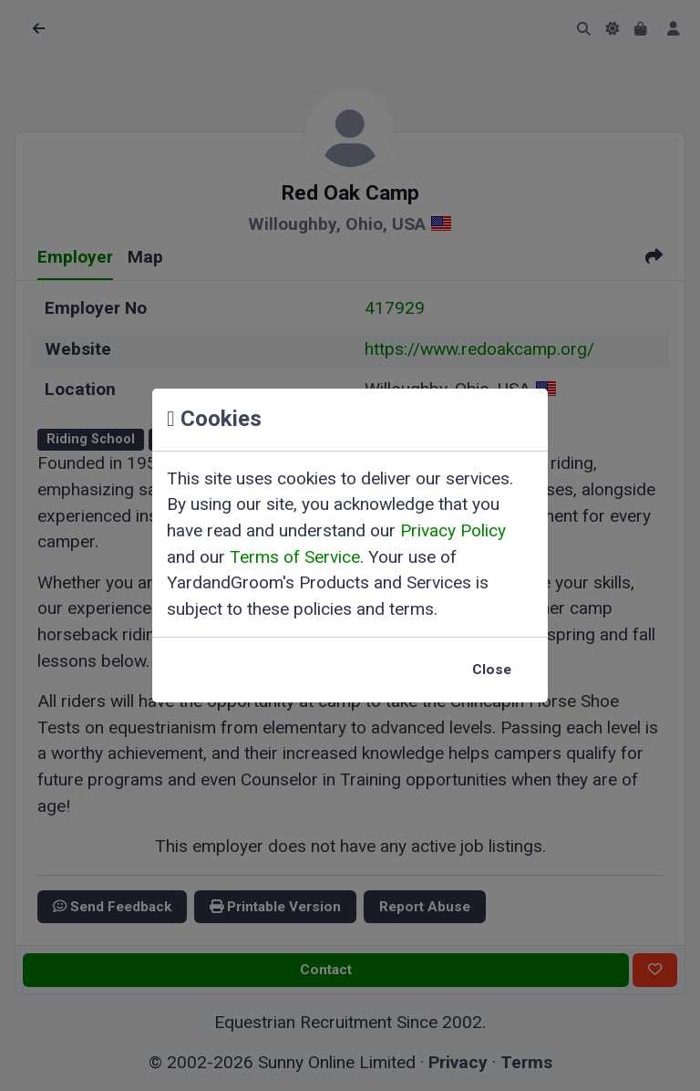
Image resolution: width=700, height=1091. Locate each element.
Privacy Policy (453, 530)
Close (491, 669)
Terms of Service (295, 556)
